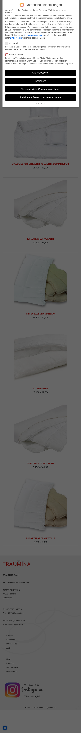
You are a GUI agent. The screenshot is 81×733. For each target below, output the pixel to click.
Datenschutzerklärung (33, 35)
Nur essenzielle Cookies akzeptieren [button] (40, 89)
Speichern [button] (40, 81)
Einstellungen (16, 38)
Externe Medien (15, 54)
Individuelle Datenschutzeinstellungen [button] (40, 97)
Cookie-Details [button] (40, 104)
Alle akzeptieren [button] (40, 72)
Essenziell (12, 43)
